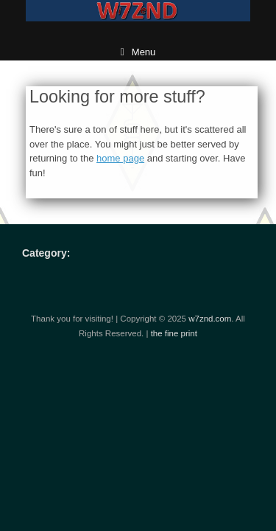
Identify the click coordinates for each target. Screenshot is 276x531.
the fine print (174, 333)
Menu (138, 52)
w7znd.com (209, 318)
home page (120, 158)
